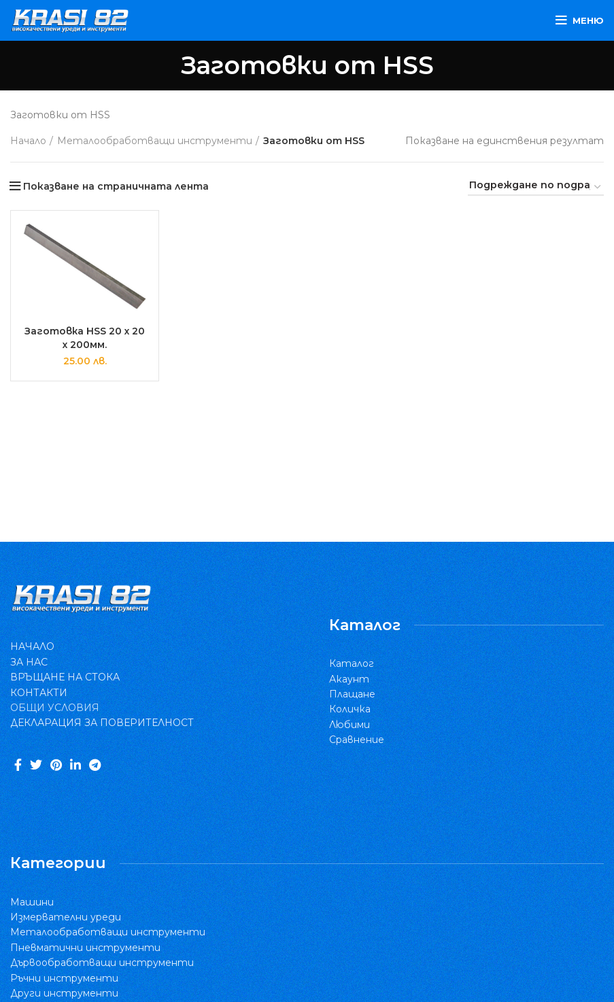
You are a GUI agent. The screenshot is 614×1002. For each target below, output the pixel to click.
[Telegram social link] (95, 765)
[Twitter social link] (36, 765)
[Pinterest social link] (56, 765)
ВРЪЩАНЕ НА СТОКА (65, 677)
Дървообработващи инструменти (102, 962)
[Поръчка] (536, 187)
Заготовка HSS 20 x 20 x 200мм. (85, 338)
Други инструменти (64, 993)
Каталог (351, 663)
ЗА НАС (29, 662)
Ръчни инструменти (64, 978)
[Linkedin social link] (75, 765)
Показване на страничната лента (116, 186)
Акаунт (349, 679)
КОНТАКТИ (38, 693)
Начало (28, 141)
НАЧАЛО (32, 646)
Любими (349, 725)
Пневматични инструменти (85, 947)
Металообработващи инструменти (154, 141)
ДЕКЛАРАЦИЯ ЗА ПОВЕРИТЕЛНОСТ (102, 722)
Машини (32, 902)
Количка (350, 709)
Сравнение (356, 739)
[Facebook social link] (18, 765)
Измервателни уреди (65, 917)
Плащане (352, 694)
